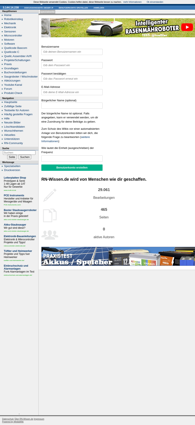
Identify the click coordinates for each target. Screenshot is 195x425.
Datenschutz (8, 419)
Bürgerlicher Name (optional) (58, 100)
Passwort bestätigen (53, 73)
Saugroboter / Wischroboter (21, 76)
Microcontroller (13, 35)
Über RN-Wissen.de (23, 419)
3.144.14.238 (11, 7)
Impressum (39, 419)
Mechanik (10, 23)
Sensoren (10, 31)
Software (9, 43)
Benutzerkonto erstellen (73, 7)
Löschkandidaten (14, 126)
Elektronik (10, 27)
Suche (5, 148)
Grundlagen (11, 68)
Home (8, 15)
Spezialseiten (12, 166)
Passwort (47, 60)
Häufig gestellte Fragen (18, 114)
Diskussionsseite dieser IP (38, 7)
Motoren (9, 39)
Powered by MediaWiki (13, 422)
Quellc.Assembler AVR (18, 56)
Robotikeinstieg (13, 19)
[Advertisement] (19, 345)
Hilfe (7, 118)
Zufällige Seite (13, 106)
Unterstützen (12, 138)
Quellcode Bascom (15, 47)
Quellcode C (11, 51)
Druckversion (12, 170)
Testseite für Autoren (16, 110)
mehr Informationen (132, 2)
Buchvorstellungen (15, 72)
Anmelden (98, 7)
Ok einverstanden (155, 2)
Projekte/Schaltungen (17, 60)
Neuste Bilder (12, 122)
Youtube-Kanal (13, 84)
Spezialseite (47, 11)
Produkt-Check (13, 93)
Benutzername (50, 46)
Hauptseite (10, 102)
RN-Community (13, 143)
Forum (8, 88)
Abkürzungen (12, 80)
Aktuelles (9, 134)
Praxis (8, 64)
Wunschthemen (13, 130)
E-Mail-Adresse (50, 86)
